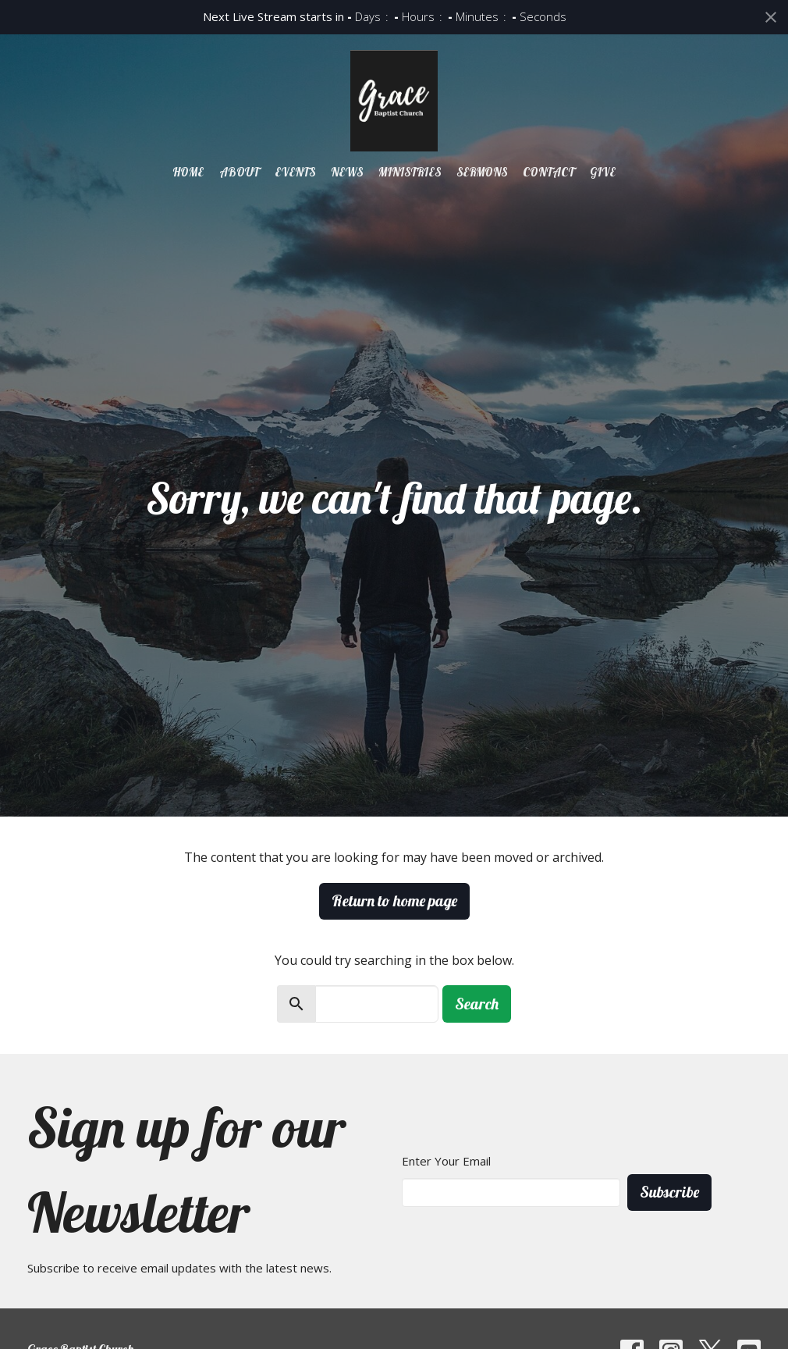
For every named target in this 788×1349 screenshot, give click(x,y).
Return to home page (394, 900)
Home (188, 172)
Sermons (481, 172)
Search (477, 1003)
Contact (548, 172)
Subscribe (669, 1191)
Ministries (409, 172)
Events (295, 172)
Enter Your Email (446, 1161)
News (347, 172)
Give (603, 172)
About (239, 172)
